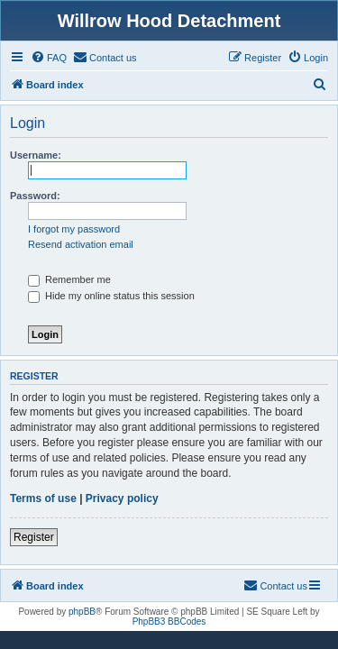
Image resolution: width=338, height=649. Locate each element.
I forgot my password (74, 229)
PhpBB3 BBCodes (169, 621)
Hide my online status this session (111, 295)
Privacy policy (122, 498)
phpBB (82, 612)
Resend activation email (80, 244)
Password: (35, 195)
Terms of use (43, 498)
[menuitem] (49, 58)
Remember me (69, 279)
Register (34, 537)
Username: (35, 155)
